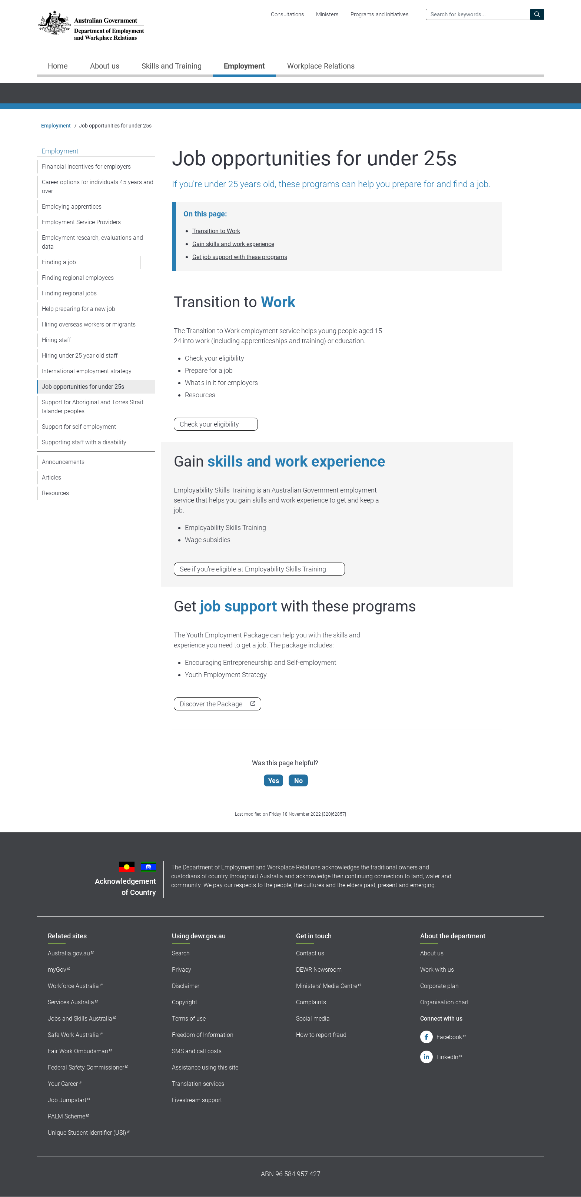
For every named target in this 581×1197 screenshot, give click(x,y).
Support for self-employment (79, 426)
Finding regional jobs (69, 293)
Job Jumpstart (67, 1100)
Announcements (63, 461)
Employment (56, 126)
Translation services (198, 1083)
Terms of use (189, 1018)
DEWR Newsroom (319, 969)
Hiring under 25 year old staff (79, 355)
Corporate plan (439, 985)
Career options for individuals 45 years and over (97, 187)
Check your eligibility (209, 424)
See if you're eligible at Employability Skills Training (253, 569)
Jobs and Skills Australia (80, 1018)
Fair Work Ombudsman (78, 1051)
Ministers (327, 14)
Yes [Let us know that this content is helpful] (275, 781)
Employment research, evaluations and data (92, 242)
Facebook (449, 1037)
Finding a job (59, 262)
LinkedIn (447, 1057)
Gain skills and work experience (233, 244)
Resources (55, 493)
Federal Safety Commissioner (86, 1067)
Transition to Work (216, 231)
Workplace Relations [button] (321, 66)
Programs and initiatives (380, 14)
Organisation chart (444, 1002)
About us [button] (104, 66)
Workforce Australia (73, 985)
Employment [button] (244, 66)
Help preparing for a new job (78, 308)
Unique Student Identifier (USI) (87, 1132)
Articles (51, 477)
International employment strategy (87, 371)
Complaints (311, 1002)
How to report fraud (321, 1034)
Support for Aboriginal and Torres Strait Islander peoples (92, 407)
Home (58, 66)
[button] (147, 262)
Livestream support (197, 1100)
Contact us (310, 953)
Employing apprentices (72, 206)
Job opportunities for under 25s (83, 386)
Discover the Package (211, 704)
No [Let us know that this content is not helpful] (300, 781)
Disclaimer (185, 985)
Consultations (287, 14)
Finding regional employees (78, 277)
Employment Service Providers (81, 222)
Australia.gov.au (69, 953)
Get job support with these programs (239, 257)
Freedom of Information (202, 1034)
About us (432, 953)
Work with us (437, 969)
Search (181, 953)
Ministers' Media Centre (326, 985)
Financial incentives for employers (86, 166)
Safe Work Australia (73, 1034)
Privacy (181, 969)
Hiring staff (56, 340)
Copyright (184, 1002)
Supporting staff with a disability (84, 442)
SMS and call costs (197, 1051)
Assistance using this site (205, 1067)
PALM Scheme (66, 1116)
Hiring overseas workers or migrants (89, 324)
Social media (313, 1018)
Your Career (63, 1083)
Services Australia (71, 1002)
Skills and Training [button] (172, 66)
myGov (57, 969)
